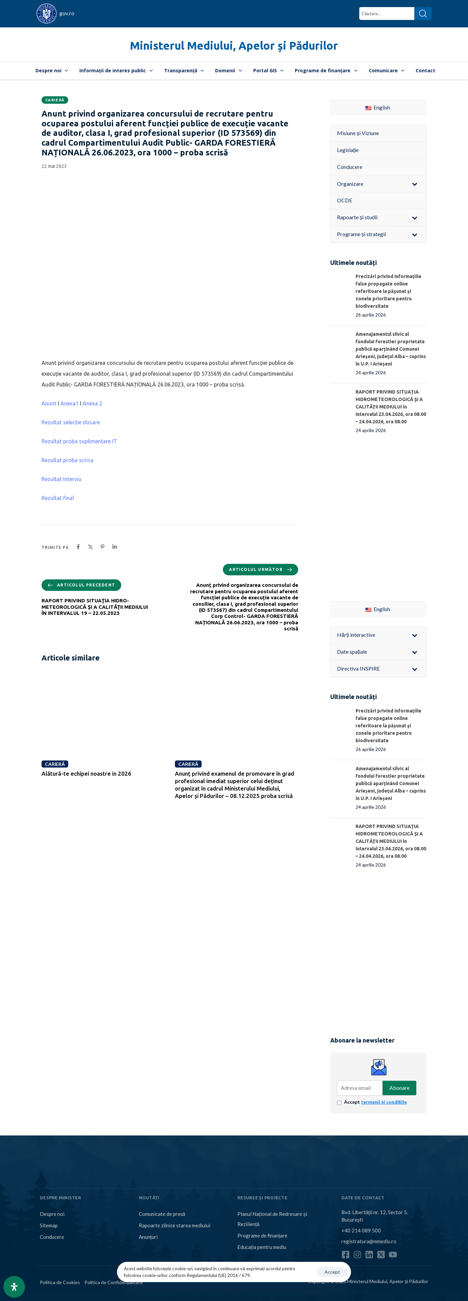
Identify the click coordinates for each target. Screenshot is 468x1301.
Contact (425, 70)
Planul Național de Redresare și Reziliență (272, 1219)
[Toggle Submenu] (414, 184)
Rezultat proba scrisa (68, 460)
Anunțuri (148, 1237)
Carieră (54, 100)
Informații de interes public (116, 70)
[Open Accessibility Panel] (14, 1287)
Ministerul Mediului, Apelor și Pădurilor (234, 45)
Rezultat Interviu (61, 479)
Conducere (52, 1237)
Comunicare (387, 70)
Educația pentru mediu (261, 1247)
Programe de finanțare (326, 70)
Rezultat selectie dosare (71, 422)
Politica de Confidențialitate (113, 1282)
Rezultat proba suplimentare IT (79, 441)
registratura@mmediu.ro (368, 1241)
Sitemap (49, 1225)
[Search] (423, 13)
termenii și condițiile (384, 1102)
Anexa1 (69, 403)
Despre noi (51, 70)
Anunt (49, 403)
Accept (375, 1102)
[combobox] (386, 13)
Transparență (184, 70)
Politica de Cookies (60, 1282)
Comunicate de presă (162, 1214)
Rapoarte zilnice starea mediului (174, 1225)
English (377, 107)
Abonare (399, 1087)
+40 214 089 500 (361, 1230)
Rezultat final (58, 498)
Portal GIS (268, 70)
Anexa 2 (92, 403)
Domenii (228, 70)
